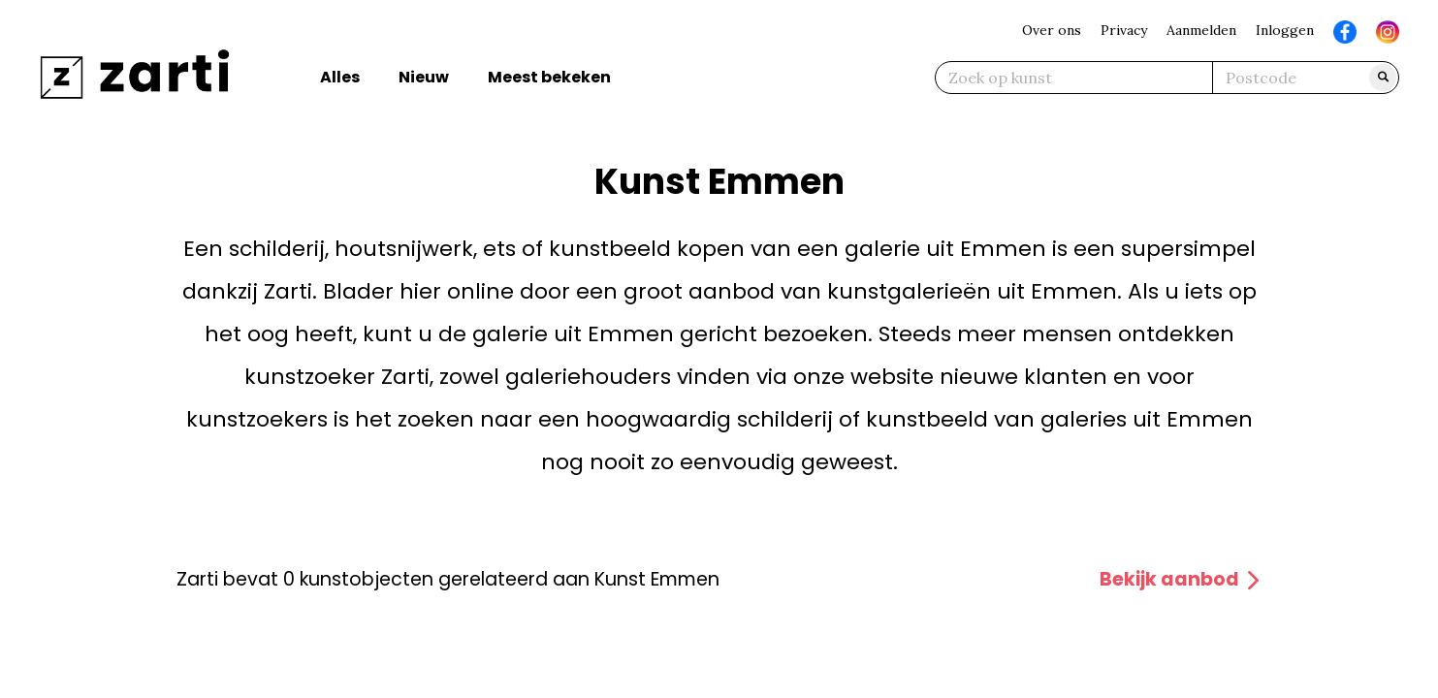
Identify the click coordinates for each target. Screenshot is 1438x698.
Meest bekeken (549, 77)
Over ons (1051, 30)
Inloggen (1285, 30)
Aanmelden (1201, 30)
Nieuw (424, 77)
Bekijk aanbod (1181, 579)
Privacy (1124, 30)
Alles (340, 77)
